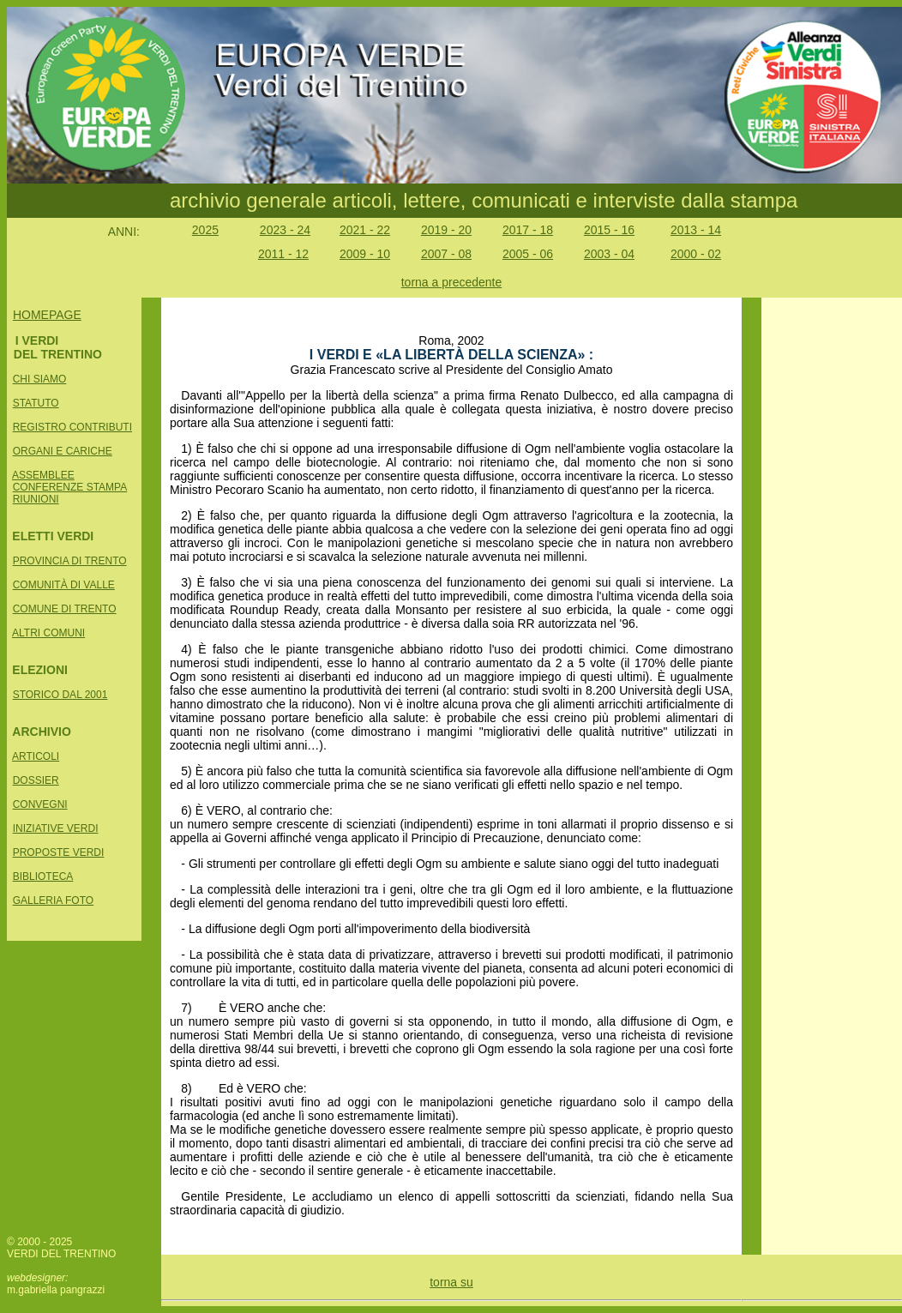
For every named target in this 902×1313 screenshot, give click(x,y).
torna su (451, 1282)
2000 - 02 (695, 254)
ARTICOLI (35, 756)
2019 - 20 (446, 230)
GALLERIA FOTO (53, 900)
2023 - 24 (285, 230)
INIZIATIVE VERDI (56, 828)
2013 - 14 (695, 230)
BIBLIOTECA (43, 876)
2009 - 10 (365, 254)
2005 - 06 (527, 254)
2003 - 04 (609, 254)
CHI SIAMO (40, 379)
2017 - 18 (527, 230)
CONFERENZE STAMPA (70, 487)
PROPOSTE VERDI (59, 852)
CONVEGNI (40, 804)
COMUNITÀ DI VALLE (64, 585)
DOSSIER (36, 780)
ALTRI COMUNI (48, 633)
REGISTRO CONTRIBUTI (72, 427)
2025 (205, 230)
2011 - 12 (283, 254)
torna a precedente (451, 282)
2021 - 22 (365, 230)
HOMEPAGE (47, 315)
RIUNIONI (36, 499)
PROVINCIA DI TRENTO (70, 561)
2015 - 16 (609, 230)
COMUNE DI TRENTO (65, 609)
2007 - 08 (446, 254)
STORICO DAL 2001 (60, 695)
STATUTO (36, 403)
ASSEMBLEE (43, 475)
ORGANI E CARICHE (62, 451)
